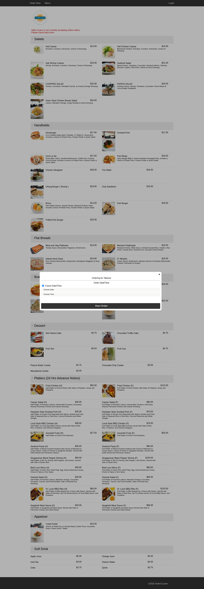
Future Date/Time (52, 289)
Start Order (102, 309)
